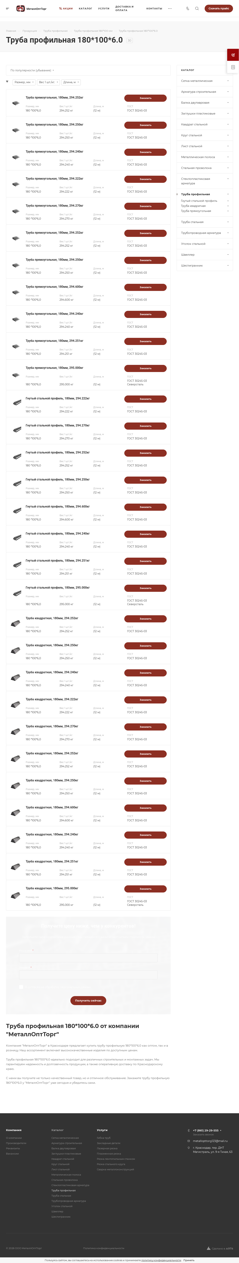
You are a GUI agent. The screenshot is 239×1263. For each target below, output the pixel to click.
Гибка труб (104, 1137)
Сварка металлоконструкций (115, 1169)
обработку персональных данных (68, 987)
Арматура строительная (205, 91)
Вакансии (12, 1153)
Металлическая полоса (205, 157)
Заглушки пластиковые (205, 113)
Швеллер (205, 254)
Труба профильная (205, 194)
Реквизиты (13, 1148)
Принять (188, 1260)
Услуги (102, 1130)
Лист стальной (205, 146)
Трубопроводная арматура (205, 233)
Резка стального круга (111, 1164)
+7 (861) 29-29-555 (206, 1130)
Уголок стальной (205, 244)
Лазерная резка (107, 1148)
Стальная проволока (205, 168)
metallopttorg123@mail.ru (210, 1141)
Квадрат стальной (205, 124)
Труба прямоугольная (205, 211)
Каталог (57, 1130)
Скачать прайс (219, 8)
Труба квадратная (205, 206)
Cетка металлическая (205, 81)
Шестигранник (205, 265)
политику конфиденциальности (161, 1260)
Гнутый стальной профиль (205, 201)
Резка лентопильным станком (116, 1158)
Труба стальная (205, 222)
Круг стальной (205, 135)
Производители (16, 1143)
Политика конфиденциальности (103, 1248)
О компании (14, 1137)
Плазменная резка (109, 1153)
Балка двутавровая (205, 102)
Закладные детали (108, 1143)
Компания (13, 1130)
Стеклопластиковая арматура (205, 181)
